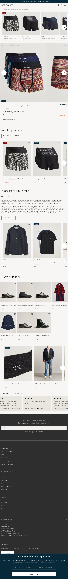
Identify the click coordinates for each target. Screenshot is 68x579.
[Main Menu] (65, 5)
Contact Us (4, 479)
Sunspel (43, 36)
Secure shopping (6, 460)
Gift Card (4, 489)
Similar (11, 130)
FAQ (2, 483)
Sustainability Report (7, 463)
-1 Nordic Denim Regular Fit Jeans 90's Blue (47, 383)
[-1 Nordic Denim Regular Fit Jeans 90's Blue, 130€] (48, 366)
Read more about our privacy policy (34, 432)
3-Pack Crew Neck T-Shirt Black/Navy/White (46, 261)
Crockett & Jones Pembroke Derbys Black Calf (41, 305)
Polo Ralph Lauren (27, 36)
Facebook (4, 505)
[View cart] (61, 5)
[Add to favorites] (29, 143)
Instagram (4, 502)
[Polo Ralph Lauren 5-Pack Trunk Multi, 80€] (30, 27)
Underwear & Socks (14, 45)
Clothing (4, 45)
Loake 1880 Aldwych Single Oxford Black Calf (25, 335)
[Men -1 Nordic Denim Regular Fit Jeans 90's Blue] (48, 362)
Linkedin (3, 511)
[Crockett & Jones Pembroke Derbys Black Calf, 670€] (42, 295)
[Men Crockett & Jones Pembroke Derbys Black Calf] (42, 291)
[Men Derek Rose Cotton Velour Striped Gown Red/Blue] (60, 291)
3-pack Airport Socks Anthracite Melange (16, 383)
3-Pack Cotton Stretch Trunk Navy (48, 38)
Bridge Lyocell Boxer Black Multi (9, 38)
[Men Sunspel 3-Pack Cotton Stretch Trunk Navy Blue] (50, 23)
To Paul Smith (8, 217)
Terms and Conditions (7, 451)
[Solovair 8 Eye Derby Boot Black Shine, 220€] (42, 326)
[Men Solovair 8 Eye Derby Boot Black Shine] (42, 322)
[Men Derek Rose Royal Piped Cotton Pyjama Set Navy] (8, 322)
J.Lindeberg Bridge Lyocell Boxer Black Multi (15, 179)
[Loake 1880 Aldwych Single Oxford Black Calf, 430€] (25, 326)
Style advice (7, 552)
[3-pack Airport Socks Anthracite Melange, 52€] (18, 366)
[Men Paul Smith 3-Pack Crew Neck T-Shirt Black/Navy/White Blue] (47, 239)
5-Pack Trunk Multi (26, 38)
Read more (51, 562)
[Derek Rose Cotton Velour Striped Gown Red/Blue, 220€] (60, 295)
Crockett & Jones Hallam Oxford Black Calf (8, 305)
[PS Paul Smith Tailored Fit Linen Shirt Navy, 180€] (17, 244)
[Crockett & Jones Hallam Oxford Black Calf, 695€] (8, 295)
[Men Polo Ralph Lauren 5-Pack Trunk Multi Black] (30, 23)
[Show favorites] (59, 5)
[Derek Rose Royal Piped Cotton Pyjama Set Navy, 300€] (8, 326)
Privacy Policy (5, 457)
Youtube (3, 508)
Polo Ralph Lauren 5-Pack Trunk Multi (44, 179)
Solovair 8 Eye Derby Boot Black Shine (42, 335)
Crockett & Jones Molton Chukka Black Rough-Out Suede (25, 305)
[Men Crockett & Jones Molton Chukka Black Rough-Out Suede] (25, 291)
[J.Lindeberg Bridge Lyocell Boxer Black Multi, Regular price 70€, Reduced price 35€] (11, 27)
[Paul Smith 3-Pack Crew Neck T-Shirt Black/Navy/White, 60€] (47, 244)
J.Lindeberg (5, 36)
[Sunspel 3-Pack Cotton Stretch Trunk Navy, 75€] (50, 27)
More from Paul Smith (15, 191)
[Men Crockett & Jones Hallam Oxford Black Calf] (8, 291)
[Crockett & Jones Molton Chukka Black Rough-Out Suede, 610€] (25, 295)
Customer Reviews (6, 486)
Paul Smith (6, 109)
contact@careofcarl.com (12, 533)
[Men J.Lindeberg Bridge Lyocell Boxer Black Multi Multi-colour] (11, 23)
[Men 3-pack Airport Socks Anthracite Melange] (18, 362)
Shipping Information (7, 476)
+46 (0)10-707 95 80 (9, 531)
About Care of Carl (6, 448)
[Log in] (55, 5)
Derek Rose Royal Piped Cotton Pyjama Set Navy (7, 335)
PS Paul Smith (7, 259)
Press (3, 454)
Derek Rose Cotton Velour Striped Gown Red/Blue (59, 305)
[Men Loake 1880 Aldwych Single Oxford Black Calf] (25, 322)
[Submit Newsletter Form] (64, 427)
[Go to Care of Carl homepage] (8, 5)
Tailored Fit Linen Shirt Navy (11, 261)
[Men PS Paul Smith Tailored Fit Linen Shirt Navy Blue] (17, 239)
